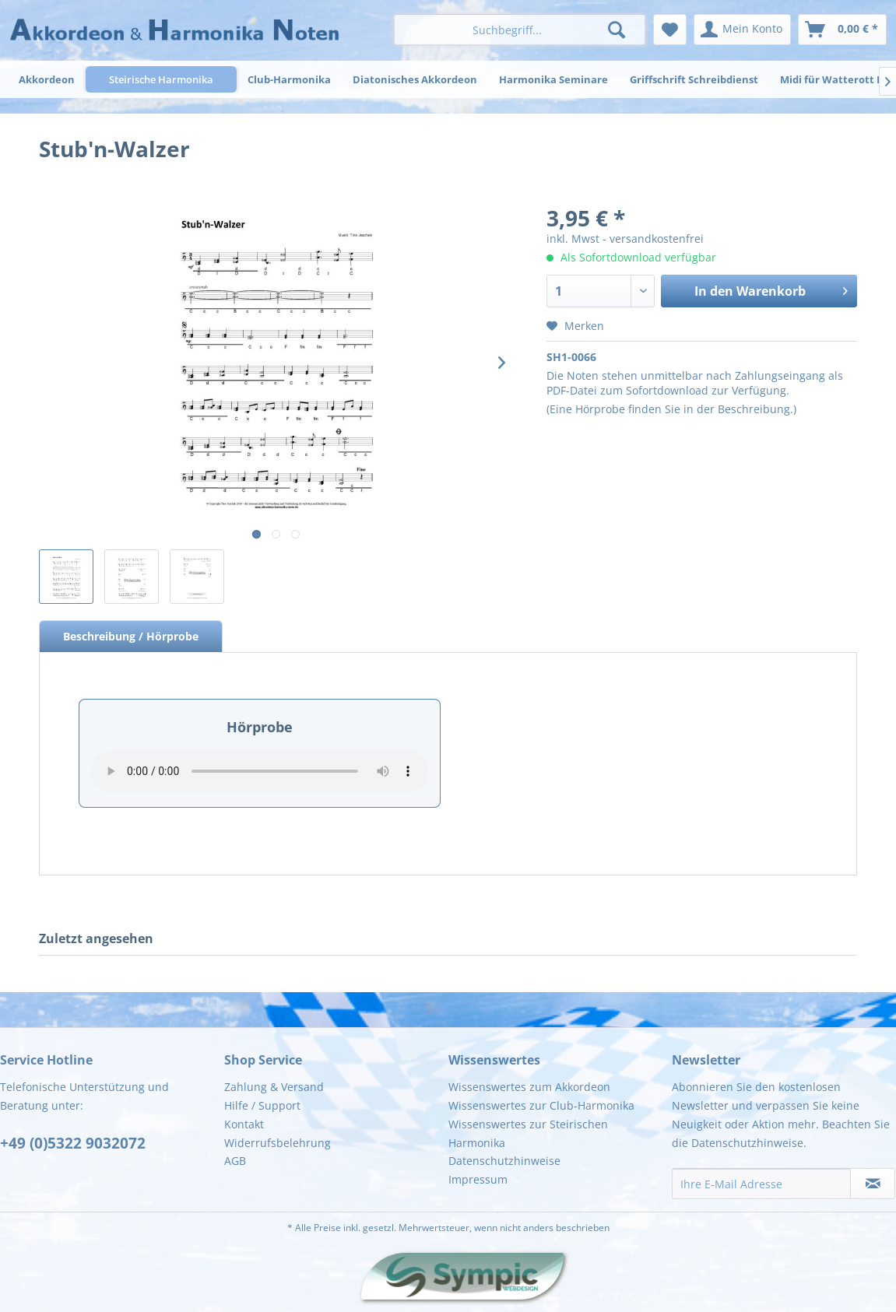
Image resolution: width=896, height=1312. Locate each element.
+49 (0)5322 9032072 (73, 1143)
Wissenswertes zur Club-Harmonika (541, 1105)
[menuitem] (519, 29)
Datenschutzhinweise (504, 1160)
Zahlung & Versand (274, 1086)
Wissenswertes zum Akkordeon (529, 1086)
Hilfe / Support (262, 1105)
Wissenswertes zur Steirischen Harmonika (528, 1133)
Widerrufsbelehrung (277, 1142)
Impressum (478, 1179)
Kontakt (244, 1124)
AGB (235, 1160)
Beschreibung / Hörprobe (131, 636)
